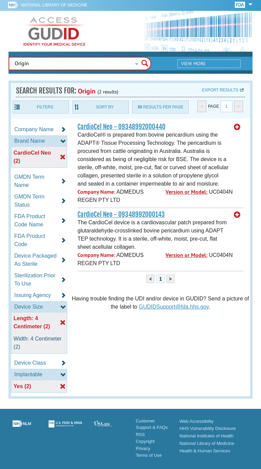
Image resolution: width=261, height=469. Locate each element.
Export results (220, 90)
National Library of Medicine (54, 5)
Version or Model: (186, 191)
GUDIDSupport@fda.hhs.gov (173, 307)
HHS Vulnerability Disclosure (207, 428)
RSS (140, 434)
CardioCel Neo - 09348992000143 (121, 214)
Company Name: (96, 191)
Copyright (145, 441)
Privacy (143, 448)
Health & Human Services (204, 450)
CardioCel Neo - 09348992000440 (121, 127)
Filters (45, 107)
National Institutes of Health (206, 435)
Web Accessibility (196, 421)
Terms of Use (149, 455)
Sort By (105, 107)
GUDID (54, 31)
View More (193, 63)
